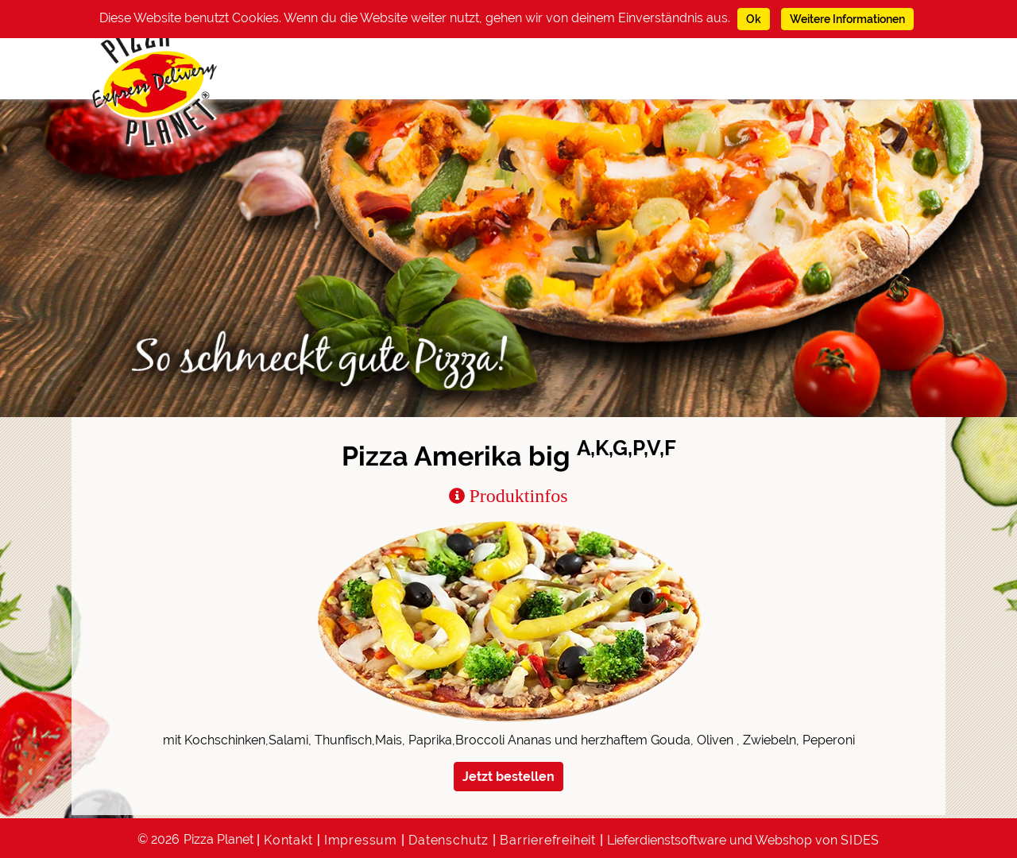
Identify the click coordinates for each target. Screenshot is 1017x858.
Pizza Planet (218, 839)
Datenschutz (448, 840)
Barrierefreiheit (548, 840)
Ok (753, 19)
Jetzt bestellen (508, 776)
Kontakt (288, 840)
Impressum (360, 840)
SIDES (860, 840)
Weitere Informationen (847, 19)
